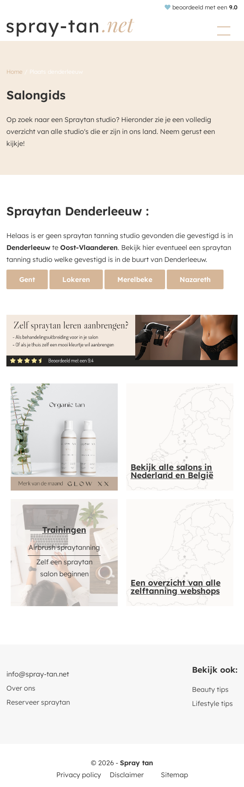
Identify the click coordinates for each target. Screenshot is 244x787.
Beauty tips (210, 689)
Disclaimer (127, 774)
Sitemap (174, 774)
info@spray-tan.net (37, 674)
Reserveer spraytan (38, 702)
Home (14, 71)
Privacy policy (78, 774)
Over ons (20, 688)
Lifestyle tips (212, 703)
